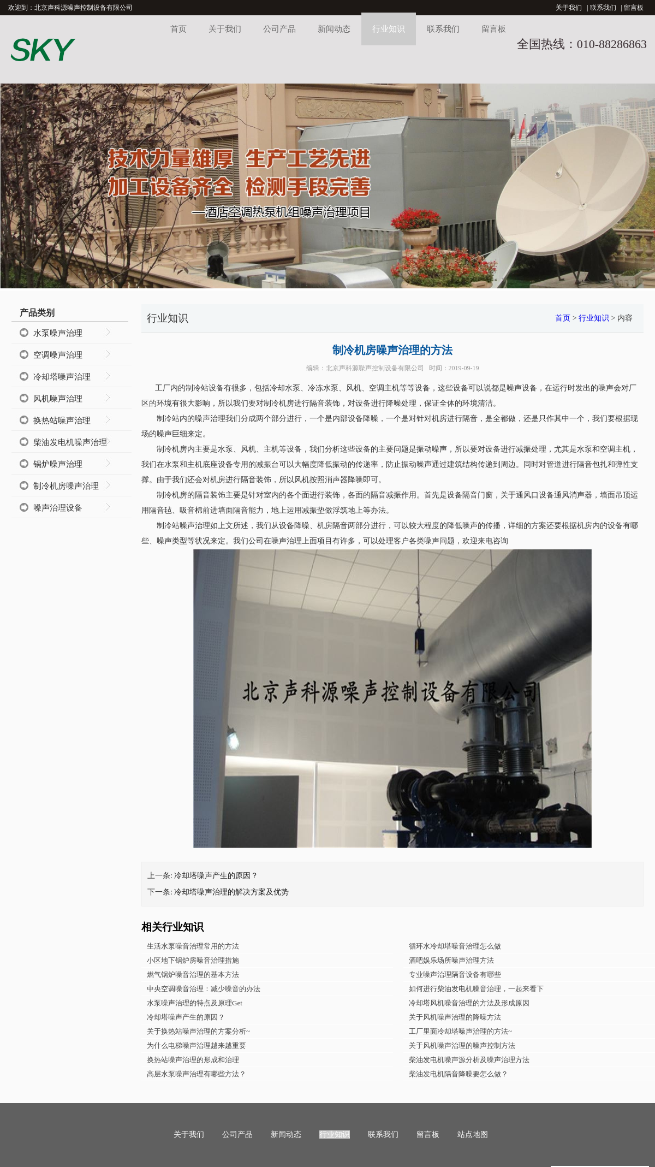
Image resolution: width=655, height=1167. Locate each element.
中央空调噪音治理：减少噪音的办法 (203, 989)
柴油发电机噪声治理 (70, 442)
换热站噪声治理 (62, 420)
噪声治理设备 (57, 507)
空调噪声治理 (57, 355)
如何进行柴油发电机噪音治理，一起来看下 (476, 989)
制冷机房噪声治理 (66, 486)
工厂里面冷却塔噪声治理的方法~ (460, 1031)
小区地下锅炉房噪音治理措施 (193, 960)
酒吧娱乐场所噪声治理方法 (451, 960)
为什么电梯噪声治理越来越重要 (196, 1045)
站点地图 (472, 1134)
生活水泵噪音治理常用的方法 (193, 946)
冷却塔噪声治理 (62, 376)
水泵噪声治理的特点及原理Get (194, 1003)
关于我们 (569, 7)
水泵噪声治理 (57, 333)
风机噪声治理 (57, 398)
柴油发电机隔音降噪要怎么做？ (458, 1074)
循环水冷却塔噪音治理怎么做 (455, 946)
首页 (178, 29)
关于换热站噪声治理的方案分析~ (198, 1031)
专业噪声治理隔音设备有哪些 (455, 974)
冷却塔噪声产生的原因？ (216, 876)
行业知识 (388, 29)
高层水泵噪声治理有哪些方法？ (196, 1074)
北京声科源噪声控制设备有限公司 (375, 368)
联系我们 (603, 7)
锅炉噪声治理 (57, 464)
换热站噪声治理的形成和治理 (193, 1060)
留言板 (634, 7)
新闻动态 (334, 29)
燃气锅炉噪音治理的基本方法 (193, 974)
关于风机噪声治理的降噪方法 (455, 1017)
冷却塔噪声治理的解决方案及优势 (231, 892)
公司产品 (279, 29)
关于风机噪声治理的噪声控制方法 (462, 1045)
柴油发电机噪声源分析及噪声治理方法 (469, 1060)
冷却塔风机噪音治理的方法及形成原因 (469, 1003)
